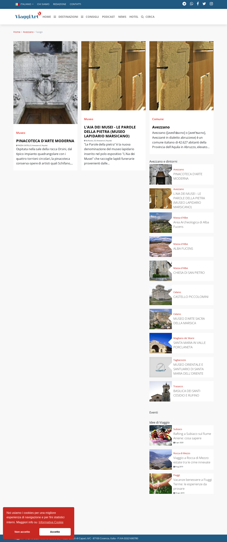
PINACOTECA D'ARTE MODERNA (45, 140)
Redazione (59, 4)
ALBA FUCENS (183, 248)
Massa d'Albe (180, 217)
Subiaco (177, 429)
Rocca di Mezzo (181, 453)
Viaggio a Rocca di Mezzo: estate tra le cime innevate (191, 460)
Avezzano (28, 32)
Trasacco (178, 386)
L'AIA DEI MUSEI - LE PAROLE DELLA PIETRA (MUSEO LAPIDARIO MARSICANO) (110, 131)
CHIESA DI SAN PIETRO (189, 272)
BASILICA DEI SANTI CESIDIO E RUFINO (186, 393)
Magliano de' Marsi (183, 338)
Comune (158, 119)
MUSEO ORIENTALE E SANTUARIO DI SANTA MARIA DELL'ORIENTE (188, 369)
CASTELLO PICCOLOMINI (190, 297)
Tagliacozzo (179, 360)
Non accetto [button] (22, 531)
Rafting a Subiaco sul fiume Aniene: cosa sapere (192, 436)
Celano (177, 292)
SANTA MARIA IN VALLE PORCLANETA (189, 345)
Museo (20, 133)
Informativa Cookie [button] (51, 522)
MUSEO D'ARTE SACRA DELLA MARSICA (189, 320)
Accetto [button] (55, 531)
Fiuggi (176, 475)
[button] (24, 4)
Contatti (75, 4)
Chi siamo (43, 4)
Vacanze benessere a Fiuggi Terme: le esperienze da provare (192, 484)
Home (16, 32)
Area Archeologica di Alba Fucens (191, 224)
